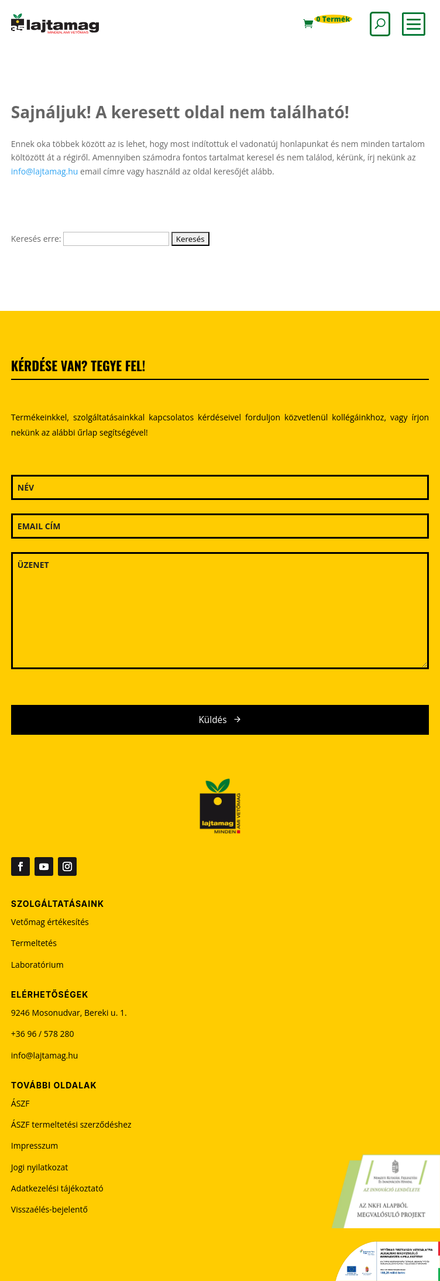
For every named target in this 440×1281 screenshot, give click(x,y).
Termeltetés (34, 942)
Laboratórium (37, 964)
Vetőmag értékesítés (50, 921)
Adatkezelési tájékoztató (57, 1188)
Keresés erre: (36, 238)
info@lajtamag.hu (44, 171)
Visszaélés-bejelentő (49, 1209)
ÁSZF (20, 1103)
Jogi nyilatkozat (39, 1167)
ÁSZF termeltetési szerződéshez (71, 1124)
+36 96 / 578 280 (42, 1033)
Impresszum (34, 1145)
